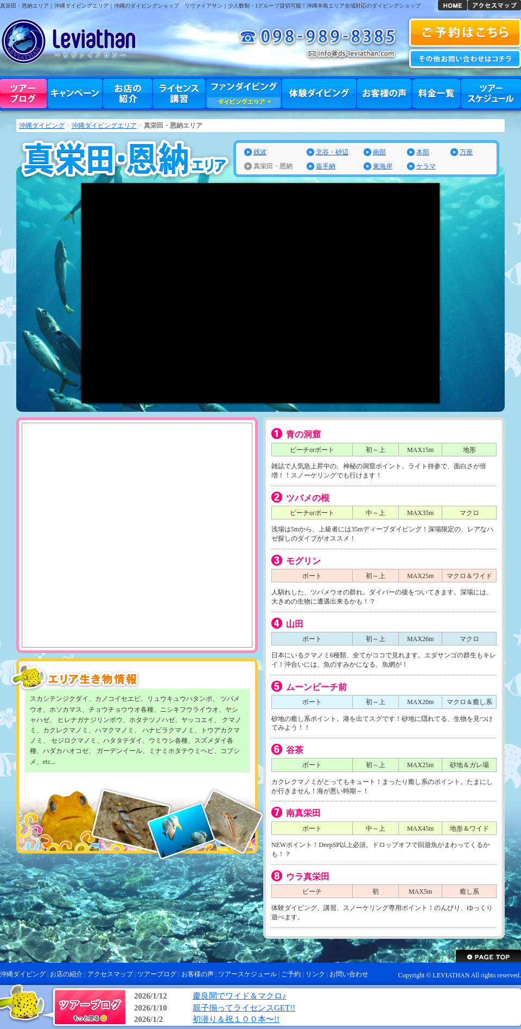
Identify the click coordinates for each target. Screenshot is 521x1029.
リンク (315, 974)
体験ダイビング (319, 93)
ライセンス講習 (179, 93)
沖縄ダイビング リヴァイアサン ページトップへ (488, 956)
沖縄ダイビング (452, 5)
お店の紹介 (127, 93)
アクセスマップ (494, 5)
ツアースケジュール (491, 93)
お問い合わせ (465, 58)
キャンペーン (75, 93)
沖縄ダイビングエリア (104, 125)
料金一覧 (436, 93)
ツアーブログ (23, 93)
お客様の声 (384, 93)
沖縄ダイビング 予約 (465, 32)
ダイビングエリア (243, 102)
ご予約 (291, 974)
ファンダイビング (243, 93)
